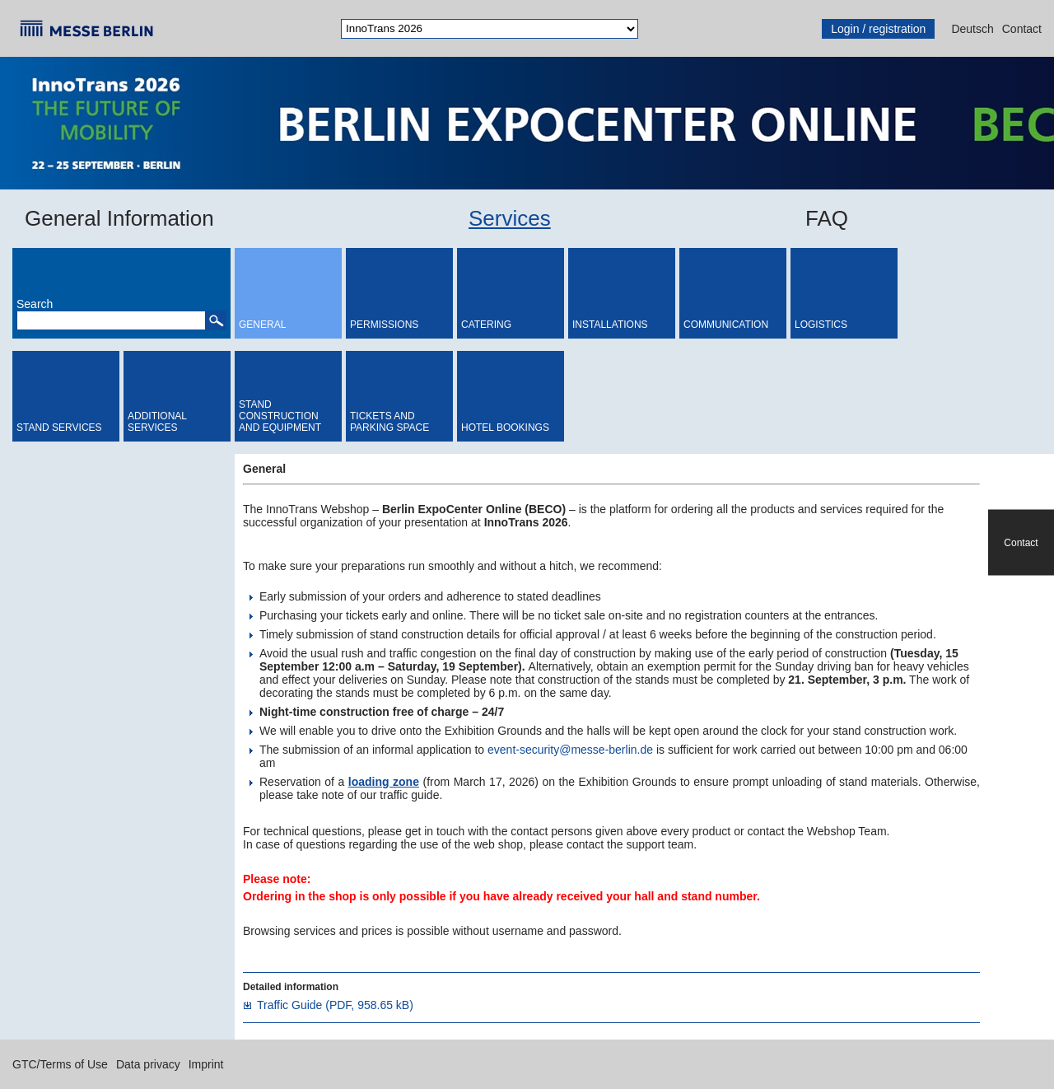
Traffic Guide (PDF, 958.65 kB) (335, 1005)
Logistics (821, 324)
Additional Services (157, 421)
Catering (486, 324)
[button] (215, 320)
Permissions (384, 324)
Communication (725, 324)
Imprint (206, 1064)
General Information (119, 218)
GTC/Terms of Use (60, 1064)
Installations (610, 324)
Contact (1022, 28)
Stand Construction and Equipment (280, 416)
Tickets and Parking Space (389, 421)
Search (34, 304)
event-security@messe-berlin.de (570, 749)
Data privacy (148, 1064)
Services (510, 218)
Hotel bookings (505, 427)
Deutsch (972, 28)
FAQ (826, 218)
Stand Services (59, 427)
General (262, 324)
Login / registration (878, 28)
